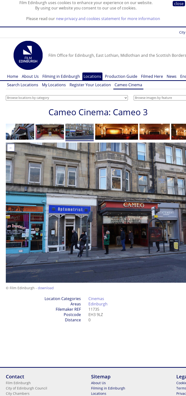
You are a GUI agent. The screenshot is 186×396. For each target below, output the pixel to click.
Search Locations (22, 84)
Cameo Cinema (128, 84)
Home (12, 76)
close (179, 3)
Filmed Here (152, 76)
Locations (92, 76)
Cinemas (96, 298)
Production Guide (121, 76)
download (46, 288)
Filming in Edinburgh (61, 76)
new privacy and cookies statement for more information (108, 18)
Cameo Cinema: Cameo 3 (98, 112)
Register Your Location (90, 84)
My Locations (54, 84)
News (172, 76)
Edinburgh (98, 304)
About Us (30, 76)
